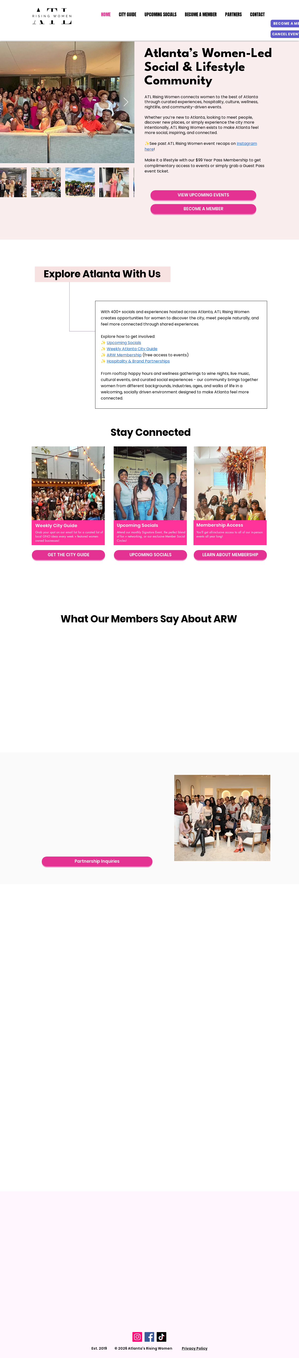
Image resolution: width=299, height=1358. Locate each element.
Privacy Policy (195, 1348)
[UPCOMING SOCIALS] (150, 555)
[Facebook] (149, 1337)
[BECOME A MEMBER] (203, 209)
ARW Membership (124, 355)
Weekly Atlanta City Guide (132, 349)
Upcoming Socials (124, 342)
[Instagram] (137, 1337)
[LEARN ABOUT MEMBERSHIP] (230, 555)
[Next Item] (126, 102)
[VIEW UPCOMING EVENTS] (203, 195)
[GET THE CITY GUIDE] (68, 555)
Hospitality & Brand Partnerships (138, 361)
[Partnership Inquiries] (97, 861)
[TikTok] (161, 1337)
